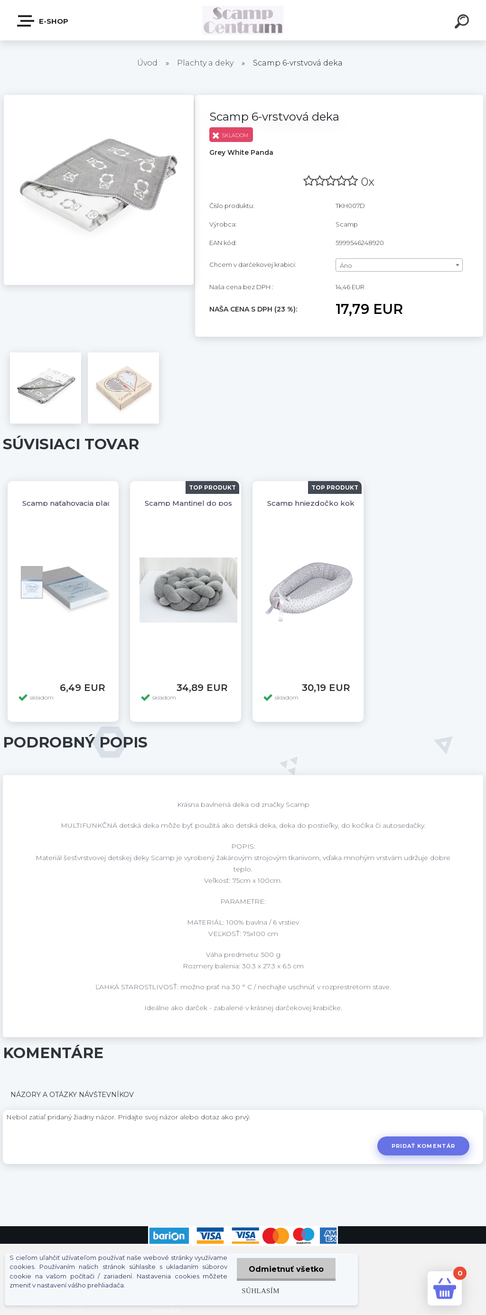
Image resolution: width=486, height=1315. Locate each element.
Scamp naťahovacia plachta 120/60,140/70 (98, 503)
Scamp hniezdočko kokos (315, 503)
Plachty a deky (205, 62)
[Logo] (243, 20)
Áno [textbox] (346, 265)
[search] (463, 23)
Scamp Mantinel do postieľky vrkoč (209, 503)
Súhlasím (261, 1290)
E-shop (43, 21)
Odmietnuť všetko (286, 1269)
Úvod (147, 62)
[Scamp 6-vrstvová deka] (99, 98)
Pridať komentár (424, 1146)
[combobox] (399, 265)
